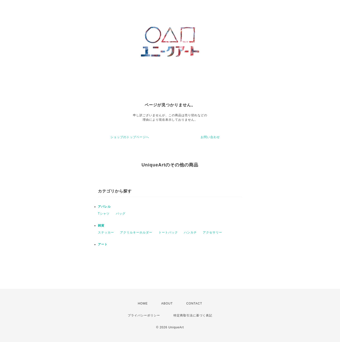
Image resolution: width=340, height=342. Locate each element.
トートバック (168, 232)
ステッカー (106, 232)
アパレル (104, 206)
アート (103, 244)
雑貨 (101, 225)
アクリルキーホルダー (136, 232)
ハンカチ (190, 232)
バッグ (121, 213)
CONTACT (194, 303)
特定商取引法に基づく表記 (192, 315)
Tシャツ (104, 213)
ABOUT (167, 303)
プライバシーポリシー (144, 315)
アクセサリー (212, 232)
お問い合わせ (210, 137)
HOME (143, 303)
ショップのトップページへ (129, 137)
